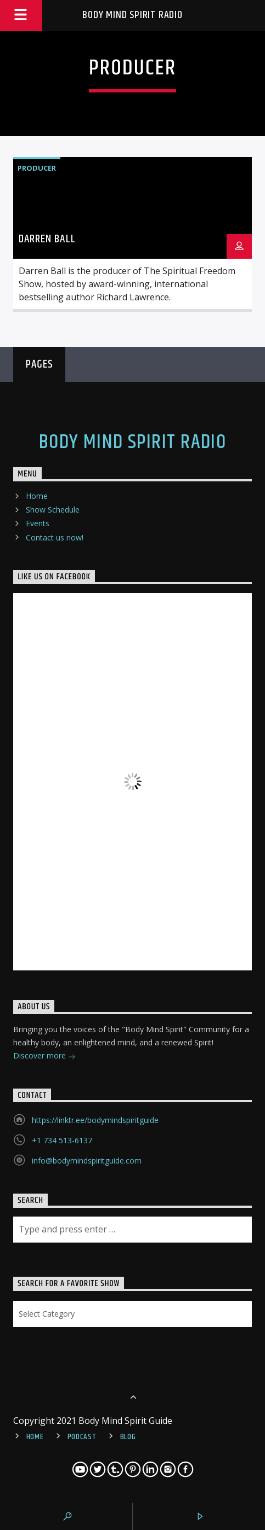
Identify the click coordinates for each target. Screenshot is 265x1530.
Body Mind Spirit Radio (132, 15)
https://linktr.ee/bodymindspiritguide (95, 1120)
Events (37, 523)
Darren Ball (47, 239)
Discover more (44, 1056)
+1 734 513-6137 (62, 1140)
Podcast (82, 1437)
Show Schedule (53, 509)
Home (37, 496)
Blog (128, 1437)
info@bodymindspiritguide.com (87, 1160)
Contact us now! (54, 537)
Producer (37, 168)
